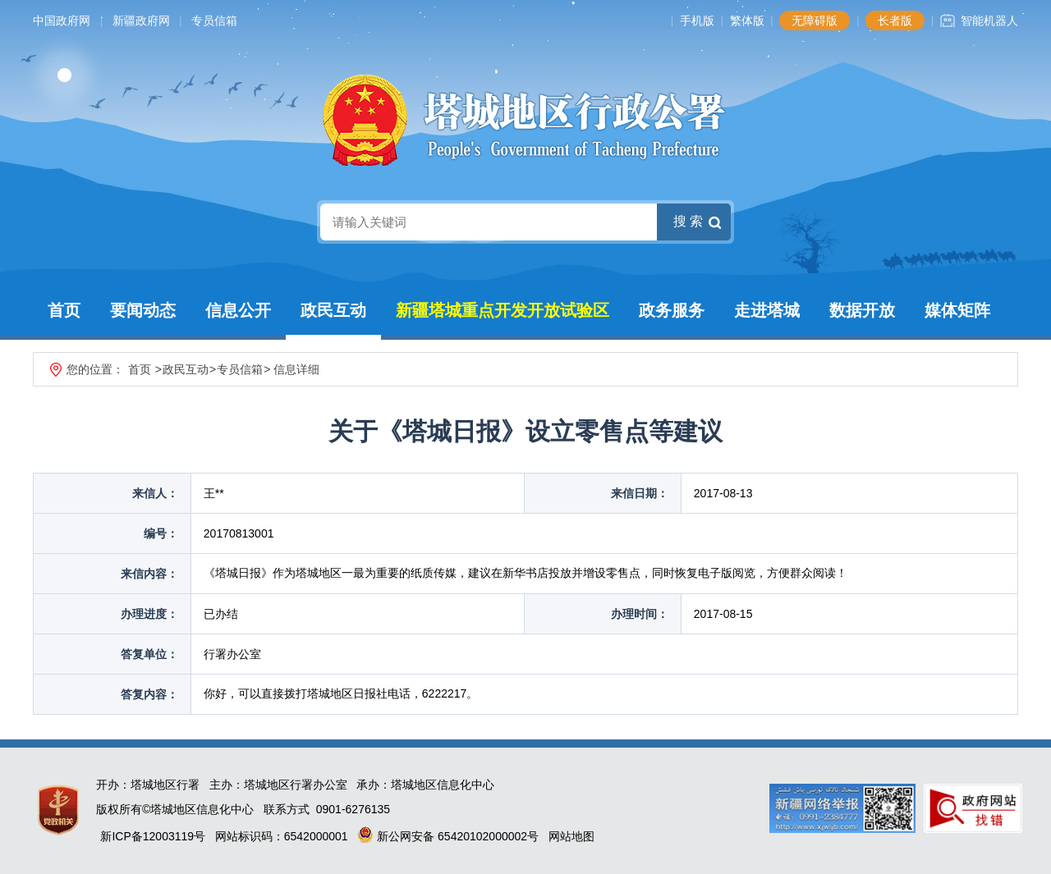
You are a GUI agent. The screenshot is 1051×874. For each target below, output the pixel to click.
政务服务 (671, 310)
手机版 (697, 20)
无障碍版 (815, 20)
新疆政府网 (141, 20)
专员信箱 (214, 20)
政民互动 (333, 310)
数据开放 (862, 310)
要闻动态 (143, 310)
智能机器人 (989, 20)
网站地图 (571, 836)
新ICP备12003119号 (152, 836)
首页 (64, 310)
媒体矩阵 (957, 310)
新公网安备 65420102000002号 (448, 836)
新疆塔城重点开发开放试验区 (502, 310)
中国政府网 (61, 20)
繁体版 (747, 20)
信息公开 (238, 310)
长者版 (895, 20)
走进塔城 (767, 310)
